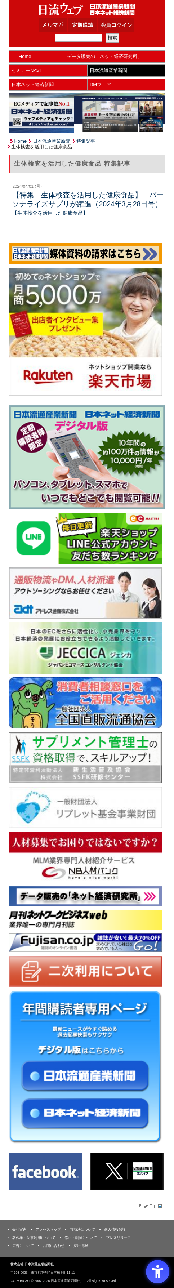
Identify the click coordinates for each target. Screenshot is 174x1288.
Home (25, 56)
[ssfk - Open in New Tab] (85, 757)
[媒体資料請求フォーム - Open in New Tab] (85, 253)
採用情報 (80, 1246)
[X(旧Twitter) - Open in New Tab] (127, 1170)
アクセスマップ (48, 1229)
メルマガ (62, 25)
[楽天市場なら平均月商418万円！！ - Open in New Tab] (85, 331)
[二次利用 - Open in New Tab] (85, 971)
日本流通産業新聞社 (87, 9)
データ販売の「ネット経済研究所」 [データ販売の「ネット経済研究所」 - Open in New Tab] (104, 56)
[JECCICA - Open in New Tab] (85, 647)
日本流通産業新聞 (108, 70)
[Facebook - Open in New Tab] (45, 1170)
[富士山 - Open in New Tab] (85, 942)
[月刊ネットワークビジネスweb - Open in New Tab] (85, 919)
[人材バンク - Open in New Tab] (85, 856)
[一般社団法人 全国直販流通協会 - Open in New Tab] (85, 702)
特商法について (82, 1229)
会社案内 (19, 1229)
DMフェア (100, 84)
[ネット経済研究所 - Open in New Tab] (85, 896)
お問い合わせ (53, 1246)
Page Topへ (150, 1206)
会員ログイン (121, 25)
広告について (23, 1246)
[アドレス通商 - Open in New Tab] (85, 592)
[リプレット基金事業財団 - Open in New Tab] (85, 807)
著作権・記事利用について (33, 1238)
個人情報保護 (115, 1229)
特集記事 (85, 141)
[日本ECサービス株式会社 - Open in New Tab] (85, 537)
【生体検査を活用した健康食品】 (50, 213)
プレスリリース (118, 1238)
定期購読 (91, 25)
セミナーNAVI (26, 70)
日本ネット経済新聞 (33, 84)
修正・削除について (80, 1238)
